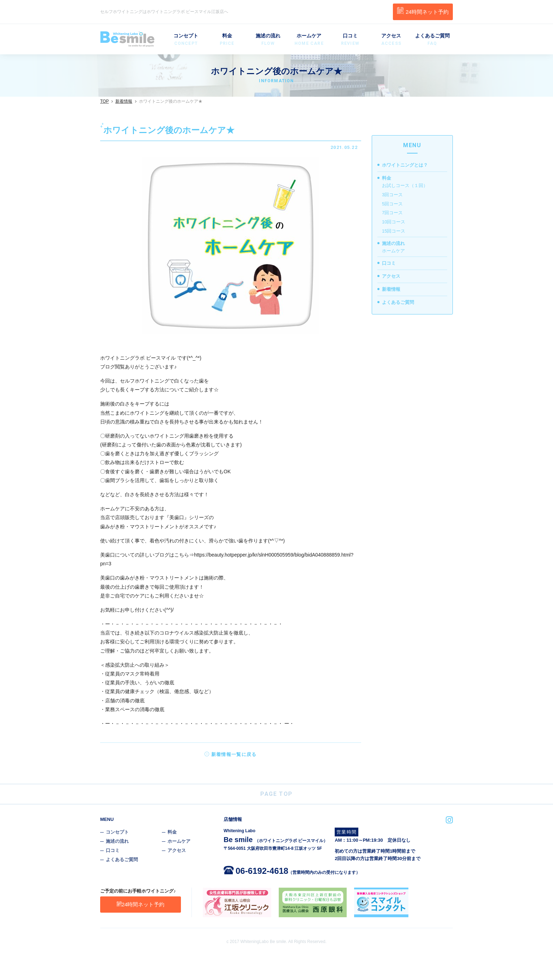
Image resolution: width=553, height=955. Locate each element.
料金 (226, 40)
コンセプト (185, 40)
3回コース (392, 194)
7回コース (392, 212)
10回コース (393, 221)
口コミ (350, 40)
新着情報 (123, 101)
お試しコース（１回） (405, 185)
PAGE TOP (276, 794)
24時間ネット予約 (423, 11)
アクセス (391, 40)
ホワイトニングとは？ (405, 165)
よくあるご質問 (432, 40)
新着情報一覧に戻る (230, 754)
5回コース (392, 203)
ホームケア (308, 40)
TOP (104, 101)
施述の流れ (268, 40)
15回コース (393, 231)
